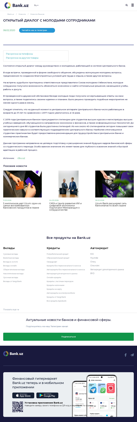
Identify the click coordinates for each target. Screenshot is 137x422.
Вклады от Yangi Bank (13, 281)
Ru (36, 5)
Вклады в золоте (11, 262)
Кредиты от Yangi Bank (58, 296)
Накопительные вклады (14, 273)
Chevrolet (94, 265)
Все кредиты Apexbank (58, 300)
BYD (92, 273)
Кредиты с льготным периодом (62, 281)
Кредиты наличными (56, 285)
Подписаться (68, 336)
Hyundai (94, 258)
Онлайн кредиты (55, 277)
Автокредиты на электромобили (62, 293)
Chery (93, 262)
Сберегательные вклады (15, 269)
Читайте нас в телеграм (34, 30)
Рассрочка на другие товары (22, 58)
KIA (92, 254)
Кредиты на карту (55, 289)
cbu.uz (21, 158)
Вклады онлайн (10, 265)
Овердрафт (52, 262)
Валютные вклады (12, 258)
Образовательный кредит (59, 258)
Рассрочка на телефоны (19, 54)
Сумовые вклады (11, 254)
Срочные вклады (11, 277)
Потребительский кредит (59, 254)
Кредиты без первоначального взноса (65, 265)
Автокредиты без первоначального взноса (67, 269)
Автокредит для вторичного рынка (63, 273)
